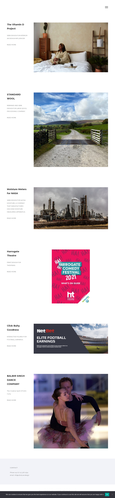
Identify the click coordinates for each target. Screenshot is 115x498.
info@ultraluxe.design (21, 475)
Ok (107, 494)
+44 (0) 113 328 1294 (21, 472)
